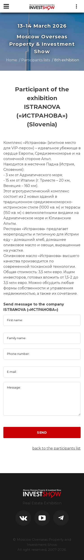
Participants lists (35, 60)
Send (42, 432)
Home (11, 60)
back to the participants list (56, 448)
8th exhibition (66, 60)
